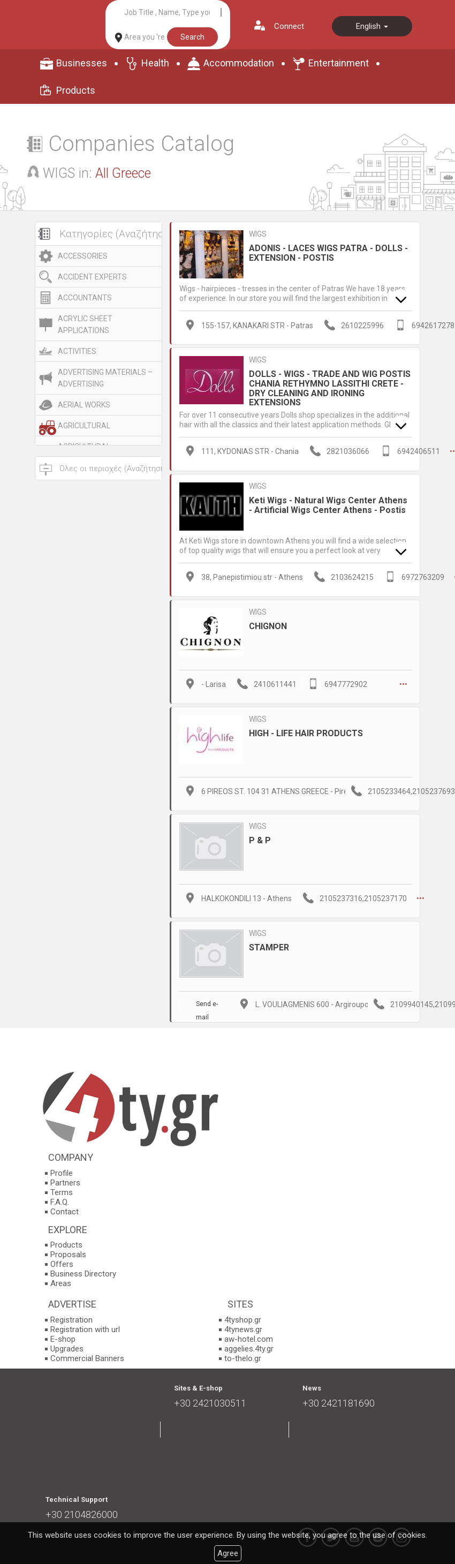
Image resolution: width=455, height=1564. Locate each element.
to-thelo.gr (242, 1358)
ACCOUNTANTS (85, 297)
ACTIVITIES (77, 351)
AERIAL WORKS (84, 405)
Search (192, 37)
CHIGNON (268, 626)
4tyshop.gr (242, 1320)
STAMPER (269, 947)
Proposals (68, 1254)
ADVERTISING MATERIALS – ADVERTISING (105, 378)
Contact (64, 1212)
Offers (61, 1264)
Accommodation (238, 63)
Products (75, 90)
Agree (227, 1553)
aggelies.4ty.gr (249, 1349)
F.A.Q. (59, 1202)
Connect (289, 26)
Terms (61, 1192)
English (372, 26)
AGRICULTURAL (84, 425)
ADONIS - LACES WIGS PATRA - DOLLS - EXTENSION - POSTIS (328, 253)
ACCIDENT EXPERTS (92, 277)
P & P (260, 840)
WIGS (258, 234)
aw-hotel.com (248, 1339)
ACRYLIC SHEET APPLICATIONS (85, 324)
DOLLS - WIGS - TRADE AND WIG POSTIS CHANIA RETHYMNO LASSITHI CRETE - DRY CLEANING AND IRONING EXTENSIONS (330, 388)
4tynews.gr (243, 1329)
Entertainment (338, 63)
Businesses (81, 63)
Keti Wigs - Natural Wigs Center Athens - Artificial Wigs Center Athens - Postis (328, 505)
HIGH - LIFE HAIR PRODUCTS (306, 733)
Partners (65, 1183)
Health (155, 63)
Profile (61, 1173)
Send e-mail (207, 1005)
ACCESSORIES (83, 256)
